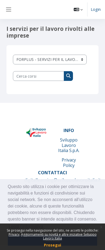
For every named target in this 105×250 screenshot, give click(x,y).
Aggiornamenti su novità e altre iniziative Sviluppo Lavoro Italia (59, 236)
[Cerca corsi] (38, 76)
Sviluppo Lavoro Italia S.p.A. (68, 145)
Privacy (14, 234)
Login (96, 9)
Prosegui (52, 245)
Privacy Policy (69, 162)
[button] (78, 9)
